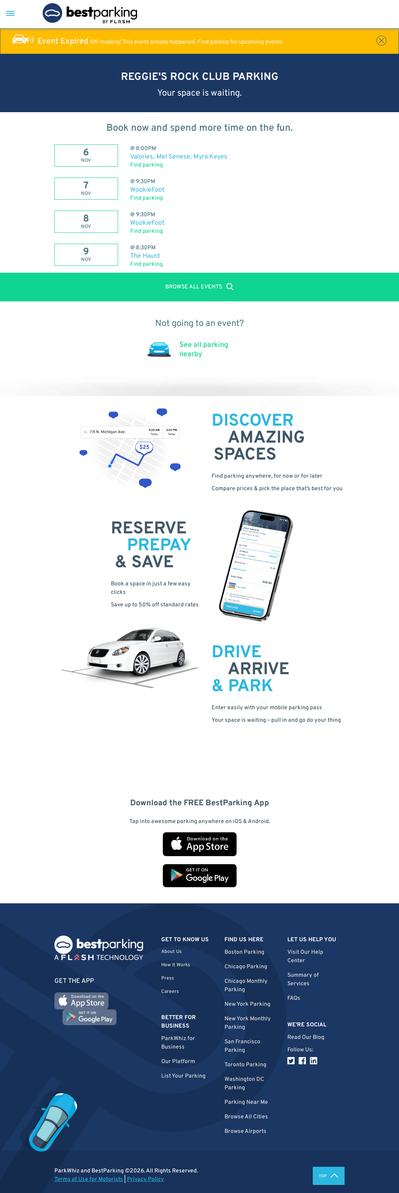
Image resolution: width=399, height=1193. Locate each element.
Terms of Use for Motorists (88, 1179)
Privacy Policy (145, 1179)
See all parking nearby (203, 350)
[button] (250, 1117)
